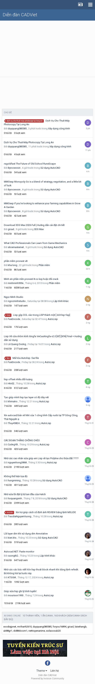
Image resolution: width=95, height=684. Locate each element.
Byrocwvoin (14, 167)
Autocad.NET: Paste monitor (19, 551)
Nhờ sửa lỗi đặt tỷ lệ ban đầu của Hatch (25, 494)
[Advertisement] (47, 48)
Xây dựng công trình (59, 128)
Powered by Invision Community (47, 678)
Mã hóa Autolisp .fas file (26, 358)
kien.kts (12, 537)
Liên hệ (54, 670)
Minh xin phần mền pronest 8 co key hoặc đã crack (31, 279)
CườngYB (13, 444)
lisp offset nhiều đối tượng (18, 379)
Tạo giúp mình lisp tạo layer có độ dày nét (26, 397)
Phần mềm (44, 265)
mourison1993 (15, 595)
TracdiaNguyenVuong (19, 516)
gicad (11, 229)
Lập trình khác (61, 301)
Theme (41, 670)
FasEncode (14, 319)
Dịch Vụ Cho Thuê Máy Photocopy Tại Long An (29, 142)
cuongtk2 (13, 555)
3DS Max (39, 229)
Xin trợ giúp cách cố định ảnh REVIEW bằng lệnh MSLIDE (46, 512)
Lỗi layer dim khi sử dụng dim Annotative (26, 533)
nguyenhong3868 (17, 462)
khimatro (12, 401)
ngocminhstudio (17, 301)
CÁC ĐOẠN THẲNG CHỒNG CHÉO (22, 440)
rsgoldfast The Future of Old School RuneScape (30, 163)
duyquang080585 (17, 128)
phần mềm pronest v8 (15, 261)
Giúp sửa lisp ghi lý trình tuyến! (20, 591)
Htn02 (11, 383)
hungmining (14, 480)
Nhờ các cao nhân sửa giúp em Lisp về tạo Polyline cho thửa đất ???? (41, 458)
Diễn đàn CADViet (20, 14)
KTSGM (12, 577)
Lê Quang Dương (17, 344)
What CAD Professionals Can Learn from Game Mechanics (35, 243)
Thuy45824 (13, 423)
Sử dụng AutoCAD (50, 167)
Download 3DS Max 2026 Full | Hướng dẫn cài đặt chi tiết (34, 225)
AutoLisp (53, 319)
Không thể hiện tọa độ (15, 476)
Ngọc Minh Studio (13, 297)
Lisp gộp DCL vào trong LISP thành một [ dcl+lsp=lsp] (41, 315)
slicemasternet (16, 247)
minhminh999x (15, 283)
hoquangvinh (15, 498)
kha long (12, 265)
